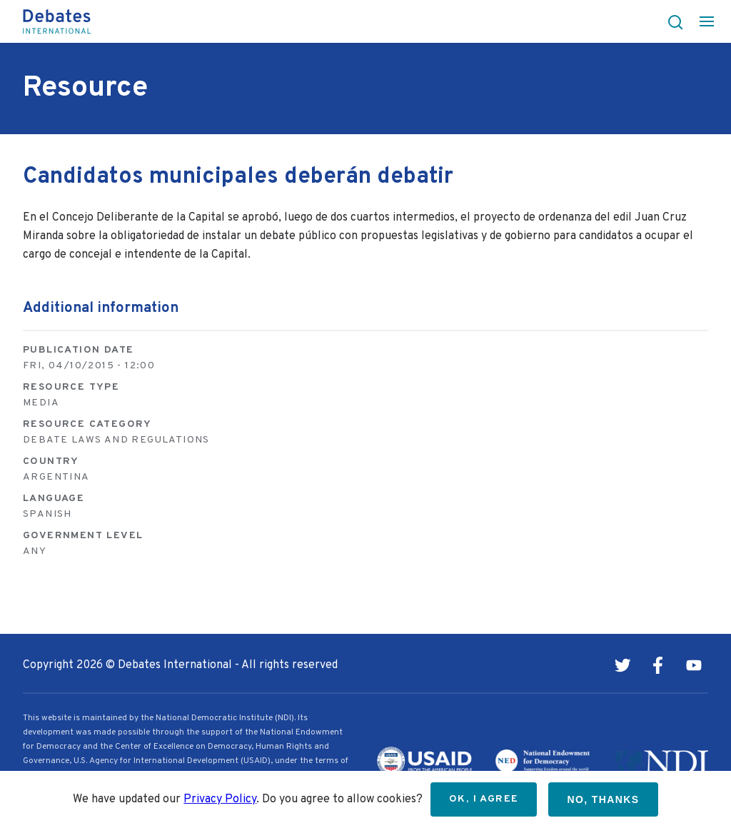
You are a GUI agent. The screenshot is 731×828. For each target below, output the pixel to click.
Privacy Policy (219, 799)
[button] (671, 21)
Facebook (658, 665)
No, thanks (603, 799)
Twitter (622, 665)
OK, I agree (483, 799)
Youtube (694, 665)
